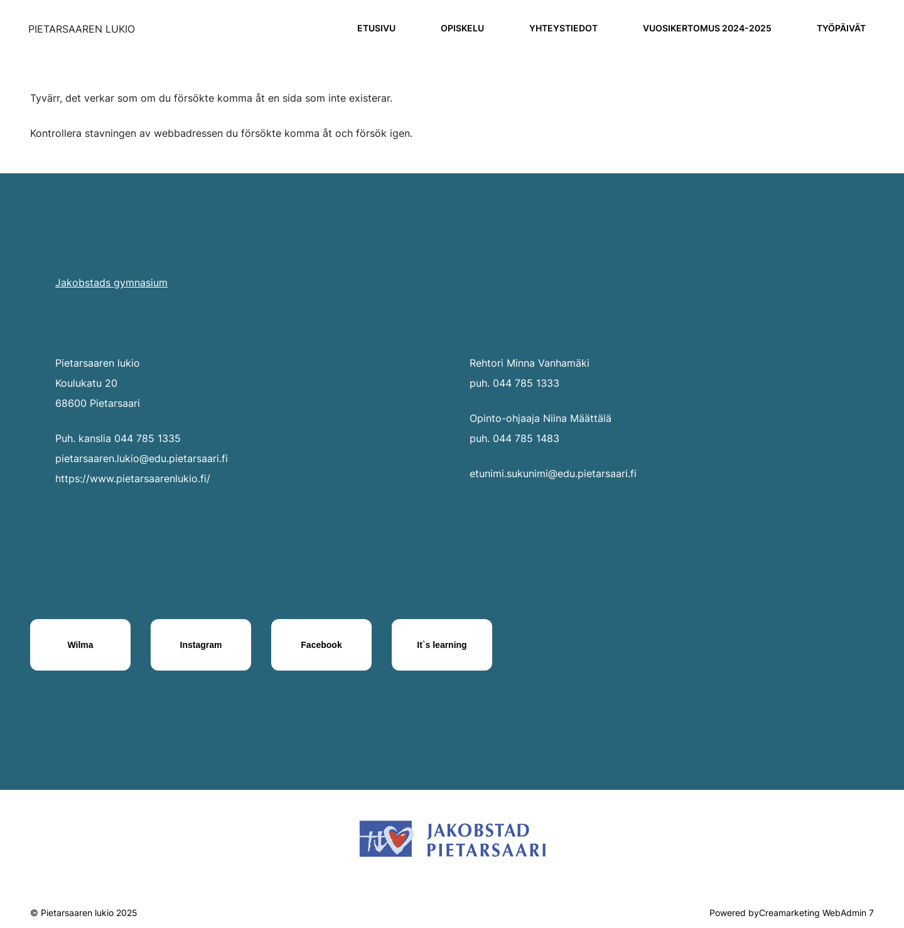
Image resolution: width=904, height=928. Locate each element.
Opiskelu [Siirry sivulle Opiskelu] (462, 28)
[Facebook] (321, 645)
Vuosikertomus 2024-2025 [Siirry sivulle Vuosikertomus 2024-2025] (707, 28)
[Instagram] (201, 645)
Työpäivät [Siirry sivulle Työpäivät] (841, 28)
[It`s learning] (442, 645)
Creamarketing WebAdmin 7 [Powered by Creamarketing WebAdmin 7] (816, 912)
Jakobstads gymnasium (111, 282)
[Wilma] (80, 645)
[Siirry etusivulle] (81, 29)
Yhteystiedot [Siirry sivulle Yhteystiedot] (563, 28)
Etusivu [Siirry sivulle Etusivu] (376, 28)
